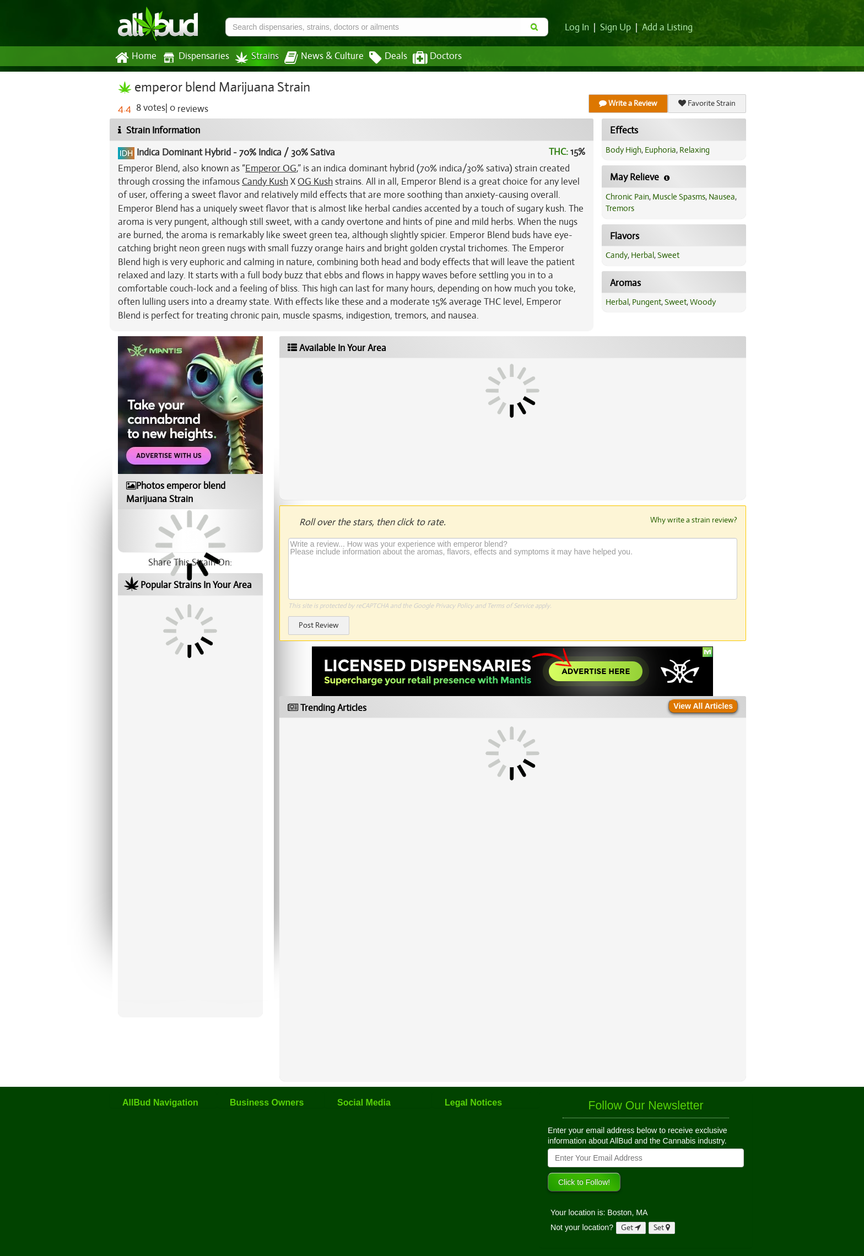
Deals (388, 58)
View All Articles (703, 706)
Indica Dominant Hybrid (183, 152)
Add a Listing (667, 27)
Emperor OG (270, 168)
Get (631, 1227)
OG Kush (315, 181)
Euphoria (660, 150)
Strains (257, 57)
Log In (577, 27)
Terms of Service (510, 606)
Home (135, 58)
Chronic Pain (627, 197)
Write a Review (628, 103)
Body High (623, 150)
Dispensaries (195, 57)
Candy (617, 255)
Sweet (668, 255)
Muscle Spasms (678, 197)
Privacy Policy (454, 606)
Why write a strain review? (693, 520)
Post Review (319, 625)
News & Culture (324, 58)
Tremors (620, 208)
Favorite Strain (707, 103)
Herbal (642, 255)
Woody (703, 302)
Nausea (722, 197)
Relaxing (694, 150)
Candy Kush (265, 181)
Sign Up (615, 27)
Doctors (437, 58)
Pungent (646, 302)
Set (662, 1227)
